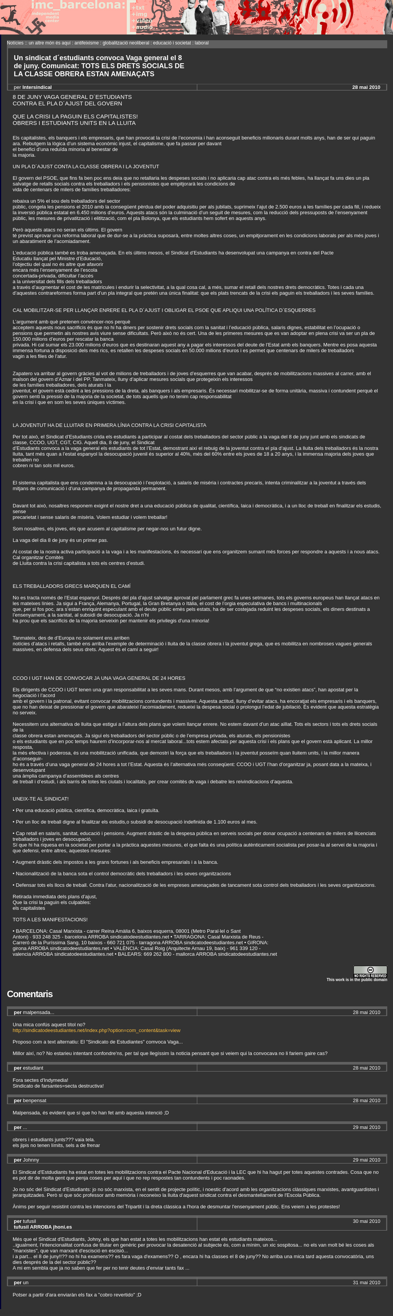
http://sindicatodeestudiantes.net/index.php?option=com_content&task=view (96, 1030)
